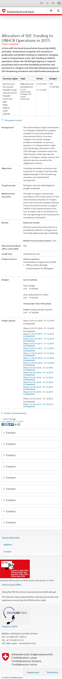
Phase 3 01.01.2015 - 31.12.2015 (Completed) (38, 393)
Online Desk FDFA (11, 537)
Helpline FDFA (9, 626)
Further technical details (15, 413)
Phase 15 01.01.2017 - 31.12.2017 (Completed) (39, 344)
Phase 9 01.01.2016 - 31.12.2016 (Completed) (38, 369)
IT (47, 3)
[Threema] (12, 424)
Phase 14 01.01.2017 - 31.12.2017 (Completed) (39, 349)
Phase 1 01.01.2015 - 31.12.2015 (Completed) (38, 405)
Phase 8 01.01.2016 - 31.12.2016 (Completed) (38, 373)
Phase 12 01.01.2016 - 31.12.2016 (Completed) (39, 354)
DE (41, 3)
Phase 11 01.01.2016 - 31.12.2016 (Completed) (39, 359)
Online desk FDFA (11, 584)
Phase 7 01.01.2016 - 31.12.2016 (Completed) (38, 378)
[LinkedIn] (9, 424)
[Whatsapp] (15, 424)
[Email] (18, 424)
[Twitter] (6, 424)
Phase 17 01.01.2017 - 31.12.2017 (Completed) (39, 335)
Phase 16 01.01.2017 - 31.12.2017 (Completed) (39, 340)
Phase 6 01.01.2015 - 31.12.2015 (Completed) (38, 383)
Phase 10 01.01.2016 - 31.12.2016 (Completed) (39, 364)
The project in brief (13, 120)
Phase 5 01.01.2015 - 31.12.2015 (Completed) (38, 388)
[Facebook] (3, 424)
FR (53, 3)
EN (59, 3)
